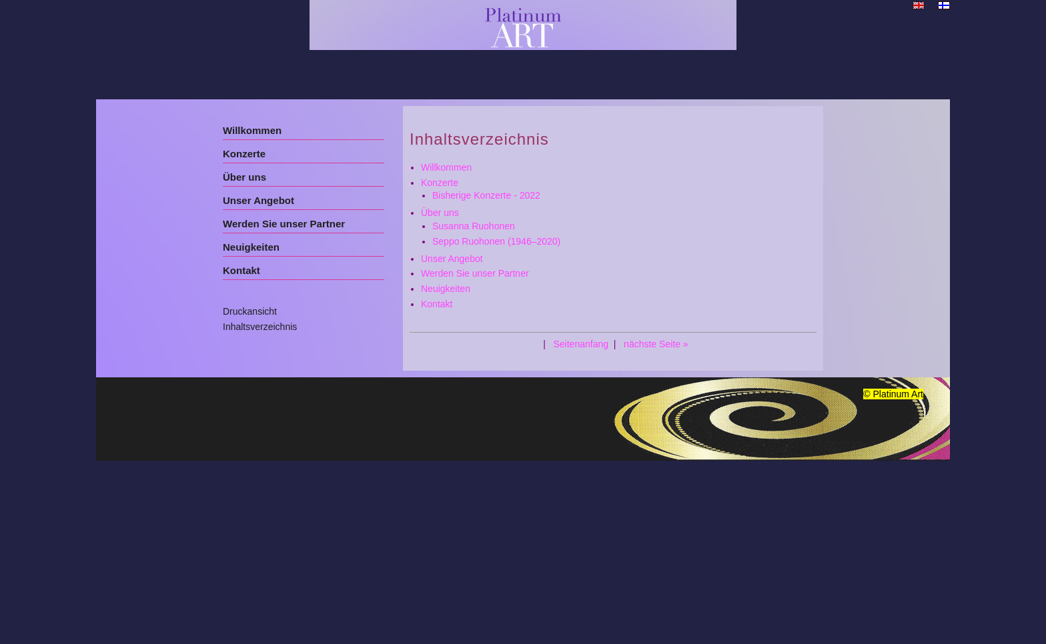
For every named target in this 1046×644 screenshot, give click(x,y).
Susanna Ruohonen (473, 226)
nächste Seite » (656, 344)
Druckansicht (250, 311)
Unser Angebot (258, 200)
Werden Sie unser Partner (284, 223)
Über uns (244, 177)
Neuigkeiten (251, 247)
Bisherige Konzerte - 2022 (486, 195)
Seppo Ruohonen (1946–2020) (496, 241)
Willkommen (252, 130)
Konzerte (244, 153)
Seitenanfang (580, 344)
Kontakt (241, 270)
